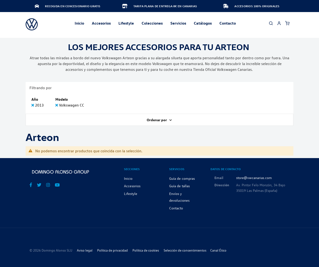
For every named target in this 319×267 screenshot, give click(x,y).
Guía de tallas (179, 186)
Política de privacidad (112, 250)
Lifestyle (126, 23)
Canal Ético (218, 250)
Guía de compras (182, 178)
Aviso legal (85, 250)
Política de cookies (145, 250)
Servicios (178, 23)
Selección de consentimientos (185, 250)
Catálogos (203, 23)
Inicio (79, 23)
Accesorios (132, 186)
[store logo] (32, 24)
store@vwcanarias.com (254, 177)
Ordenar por (157, 120)
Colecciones (152, 23)
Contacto (227, 23)
